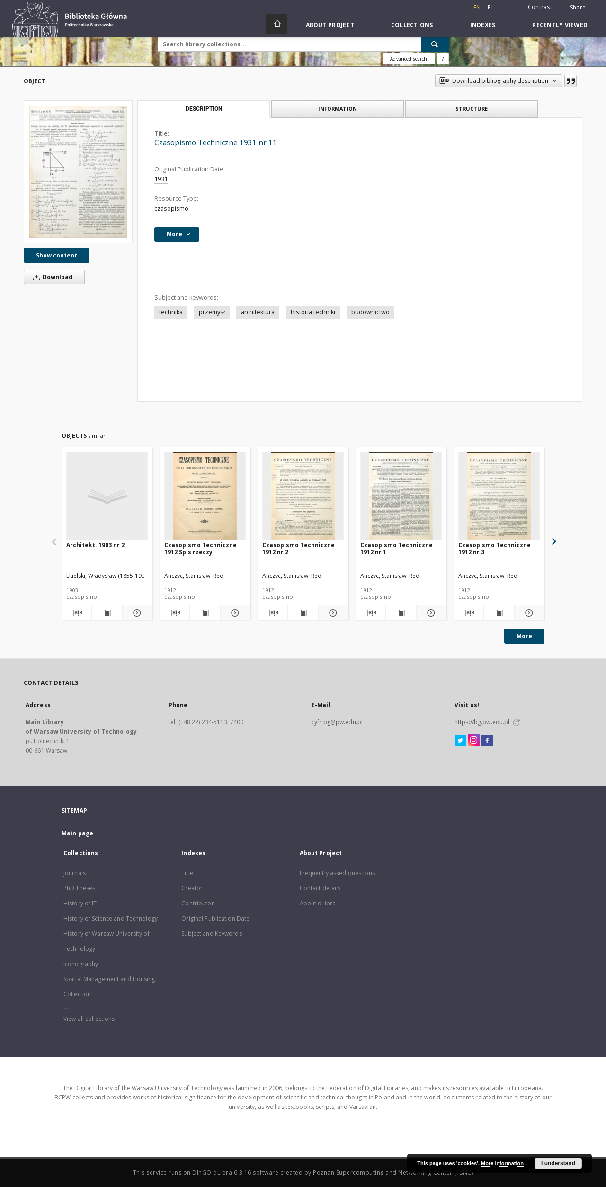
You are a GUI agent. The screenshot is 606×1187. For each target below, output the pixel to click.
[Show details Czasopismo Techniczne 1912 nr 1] (430, 613)
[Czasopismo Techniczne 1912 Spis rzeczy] (205, 496)
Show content (56, 255)
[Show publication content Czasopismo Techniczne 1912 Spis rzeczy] (205, 613)
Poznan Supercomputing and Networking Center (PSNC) (393, 1173)
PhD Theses (79, 888)
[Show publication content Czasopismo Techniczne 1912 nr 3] (499, 613)
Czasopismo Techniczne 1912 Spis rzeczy (200, 548)
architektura (258, 312)
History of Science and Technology (110, 918)
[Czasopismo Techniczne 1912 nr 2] (303, 496)
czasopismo (171, 208)
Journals (74, 873)
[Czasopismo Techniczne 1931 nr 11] (78, 172)
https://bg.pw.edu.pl (481, 722)
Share (578, 7)
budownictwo (370, 312)
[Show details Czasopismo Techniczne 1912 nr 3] (528, 613)
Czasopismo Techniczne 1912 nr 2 (298, 548)
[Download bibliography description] (76, 613)
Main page (77, 833)
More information (502, 1163)
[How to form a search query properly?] (443, 58)
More (524, 636)
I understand (558, 1163)
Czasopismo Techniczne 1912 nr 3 (494, 548)
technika (171, 312)
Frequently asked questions (337, 873)
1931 (161, 179)
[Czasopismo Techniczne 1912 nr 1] (401, 496)
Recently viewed (560, 25)
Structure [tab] (471, 108)
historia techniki (313, 312)
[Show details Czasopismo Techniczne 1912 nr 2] (332, 613)
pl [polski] (491, 7)
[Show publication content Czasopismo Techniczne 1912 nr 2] (303, 613)
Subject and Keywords (211, 934)
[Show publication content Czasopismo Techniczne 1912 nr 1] (401, 613)
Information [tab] (337, 108)
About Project (330, 25)
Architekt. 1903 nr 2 (95, 545)
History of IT (80, 903)
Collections (412, 25)
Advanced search (408, 58)
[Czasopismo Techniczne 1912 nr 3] (499, 496)
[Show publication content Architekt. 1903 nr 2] (107, 613)
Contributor (197, 903)
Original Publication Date (215, 918)
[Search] (435, 44)
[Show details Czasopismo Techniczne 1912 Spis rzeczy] (234, 613)
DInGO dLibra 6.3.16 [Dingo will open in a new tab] (221, 1173)
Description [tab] (204, 109)
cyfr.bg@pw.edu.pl (337, 722)
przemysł (212, 312)
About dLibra (318, 903)
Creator (192, 888)
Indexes (483, 25)
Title (187, 873)
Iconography (80, 964)
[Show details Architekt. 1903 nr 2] (136, 613)
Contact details (320, 888)
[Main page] (276, 24)
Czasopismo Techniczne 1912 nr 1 (396, 548)
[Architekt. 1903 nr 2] (107, 496)
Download (51, 277)
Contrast (540, 7)
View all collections (89, 1019)
